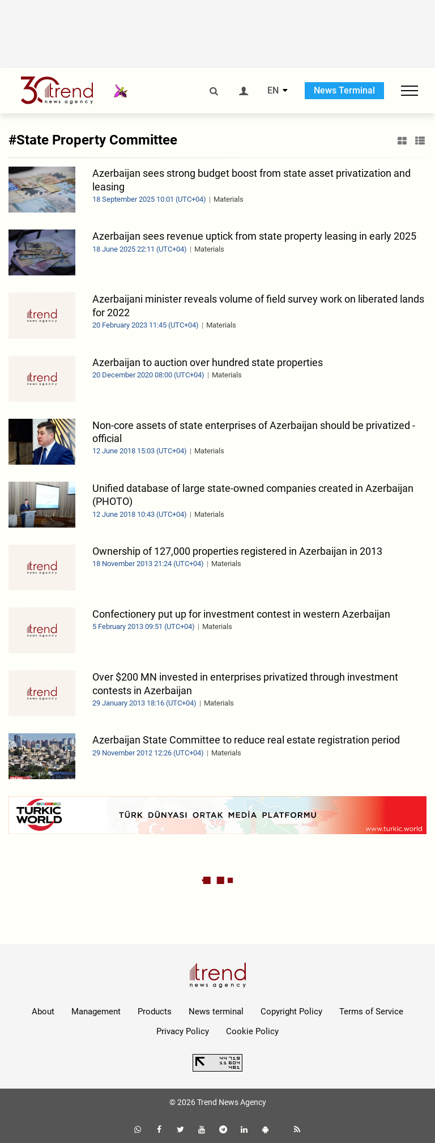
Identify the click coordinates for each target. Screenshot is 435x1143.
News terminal (216, 1011)
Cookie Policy (252, 1031)
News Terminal (344, 90)
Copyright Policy (291, 1011)
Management (96, 1011)
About (43, 1011)
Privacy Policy (182, 1031)
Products (155, 1011)
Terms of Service (371, 1011)
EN (273, 90)
